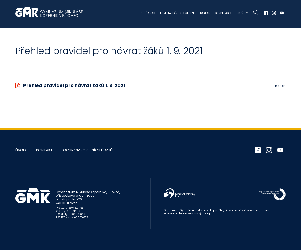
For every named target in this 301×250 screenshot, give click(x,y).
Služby (242, 12)
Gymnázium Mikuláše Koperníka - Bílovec (49, 14)
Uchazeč (168, 12)
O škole (148, 12)
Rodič (205, 12)
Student (188, 12)
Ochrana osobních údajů (88, 150)
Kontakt (223, 12)
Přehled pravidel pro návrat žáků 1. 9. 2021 (74, 85)
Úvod (20, 150)
